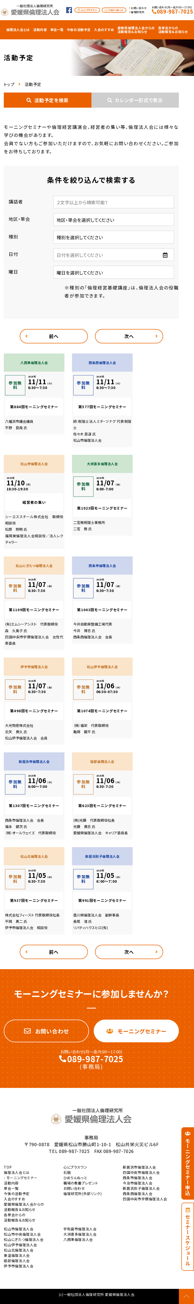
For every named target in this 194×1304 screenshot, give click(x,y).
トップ (9, 84)
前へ (53, 336)
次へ (129, 336)
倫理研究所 (137, 12)
